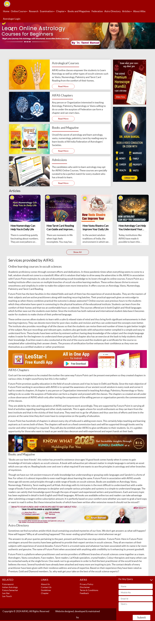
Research (33, 11)
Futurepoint (8, 584)
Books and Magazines (79, 11)
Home (6, 11)
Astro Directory (112, 11)
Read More (63, 86)
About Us (45, 584)
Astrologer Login (11, 18)
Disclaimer (85, 587)
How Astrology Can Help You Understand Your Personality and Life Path (132, 229)
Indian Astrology (10, 587)
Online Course (19, 11)
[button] (11, 28)
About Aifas (139, 11)
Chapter (61, 11)
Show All (77, 252)
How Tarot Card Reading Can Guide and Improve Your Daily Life (60, 229)
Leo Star (6, 593)
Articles (127, 11)
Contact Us (46, 587)
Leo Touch (7, 596)
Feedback (84, 593)
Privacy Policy (86, 584)
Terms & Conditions (89, 590)
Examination (47, 11)
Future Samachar (10, 590)
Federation (97, 11)
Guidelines (46, 590)
